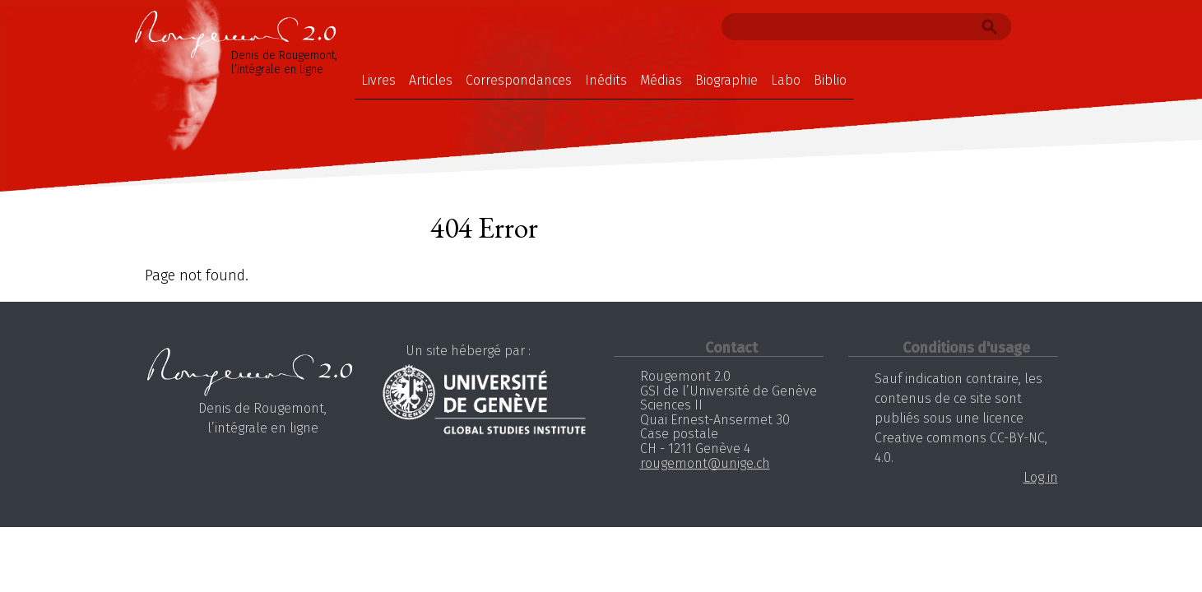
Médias (661, 80)
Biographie (726, 80)
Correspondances (519, 80)
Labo (786, 80)
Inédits (606, 80)
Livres (378, 80)
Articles (430, 80)
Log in (1040, 477)
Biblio (830, 80)
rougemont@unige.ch (705, 463)
